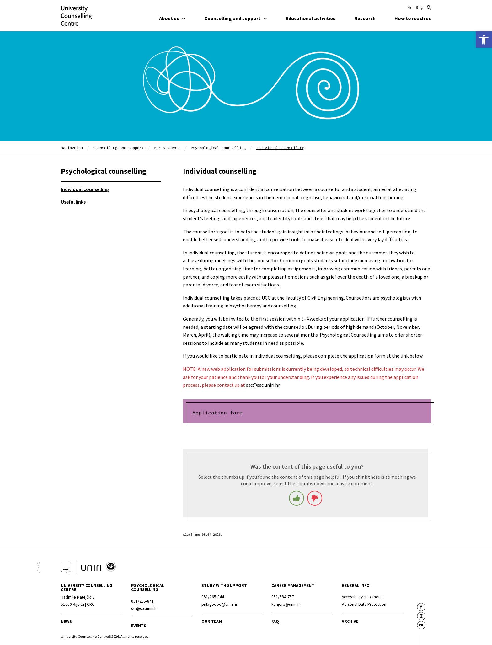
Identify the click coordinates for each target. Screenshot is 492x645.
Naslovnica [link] (72, 147)
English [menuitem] (419, 7)
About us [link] (172, 18)
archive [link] (350, 621)
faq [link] (275, 621)
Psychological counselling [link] (218, 147)
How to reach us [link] (412, 18)
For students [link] (167, 147)
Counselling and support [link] (235, 18)
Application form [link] (217, 412)
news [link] (66, 621)
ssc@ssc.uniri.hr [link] (263, 385)
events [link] (138, 625)
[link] (484, 39)
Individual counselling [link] (85, 189)
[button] (429, 7)
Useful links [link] (73, 202)
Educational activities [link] (310, 18)
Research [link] (365, 18)
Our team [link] (211, 621)
